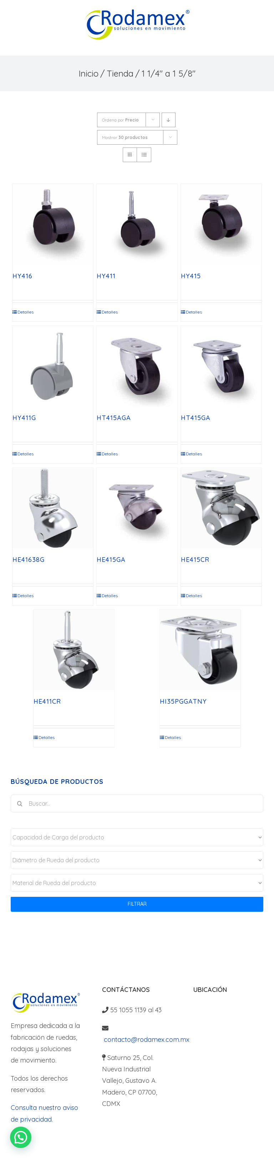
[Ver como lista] (144, 155)
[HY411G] (52, 366)
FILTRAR (137, 904)
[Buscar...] (137, 803)
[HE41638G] (52, 508)
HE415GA (111, 559)
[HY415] (221, 224)
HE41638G (28, 559)
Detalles (25, 312)
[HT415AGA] (137, 366)
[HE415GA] (137, 508)
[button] (20, 1137)
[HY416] (52, 224)
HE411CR (47, 701)
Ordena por (120, 120)
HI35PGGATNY (183, 701)
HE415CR (195, 559)
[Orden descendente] (169, 120)
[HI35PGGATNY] (200, 650)
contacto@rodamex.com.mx (145, 1039)
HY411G (24, 418)
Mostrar (125, 137)
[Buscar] (20, 803)
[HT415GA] (221, 366)
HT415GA (195, 418)
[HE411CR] (74, 650)
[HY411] (137, 224)
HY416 (22, 276)
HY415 (191, 276)
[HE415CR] (221, 508)
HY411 (106, 276)
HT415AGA (114, 418)
